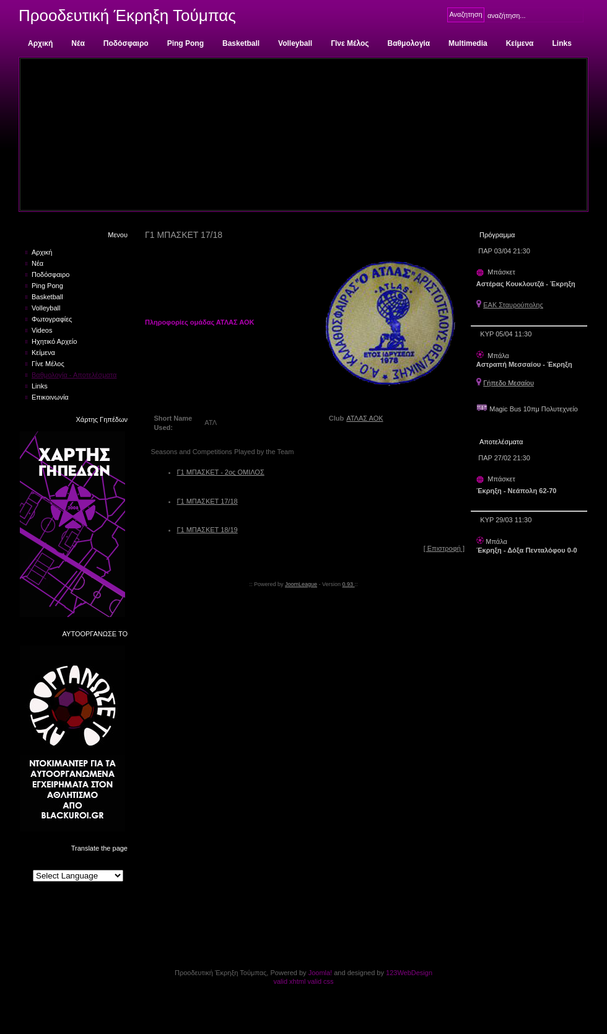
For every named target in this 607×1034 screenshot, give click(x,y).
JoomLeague (301, 584)
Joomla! (320, 972)
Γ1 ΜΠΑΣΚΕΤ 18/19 (207, 529)
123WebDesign (409, 972)
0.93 (349, 584)
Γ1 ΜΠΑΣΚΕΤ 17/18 (207, 501)
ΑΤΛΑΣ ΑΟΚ (364, 418)
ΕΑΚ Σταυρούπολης (513, 305)
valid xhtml (289, 981)
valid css (320, 981)
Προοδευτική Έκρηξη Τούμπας (127, 15)
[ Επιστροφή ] (444, 548)
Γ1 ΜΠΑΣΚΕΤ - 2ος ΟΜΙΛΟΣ (220, 472)
